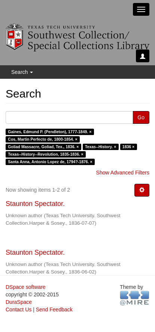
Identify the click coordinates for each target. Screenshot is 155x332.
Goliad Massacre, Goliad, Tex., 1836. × (43, 146)
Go (141, 117)
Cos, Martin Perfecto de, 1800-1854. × (42, 139)
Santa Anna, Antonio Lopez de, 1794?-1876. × (50, 161)
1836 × (128, 146)
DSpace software (26, 287)
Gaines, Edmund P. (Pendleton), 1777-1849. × (49, 131)
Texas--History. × (100, 146)
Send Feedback (54, 309)
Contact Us (18, 309)
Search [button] (22, 72)
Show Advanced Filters (122, 173)
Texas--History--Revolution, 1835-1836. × (45, 154)
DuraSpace (19, 302)
